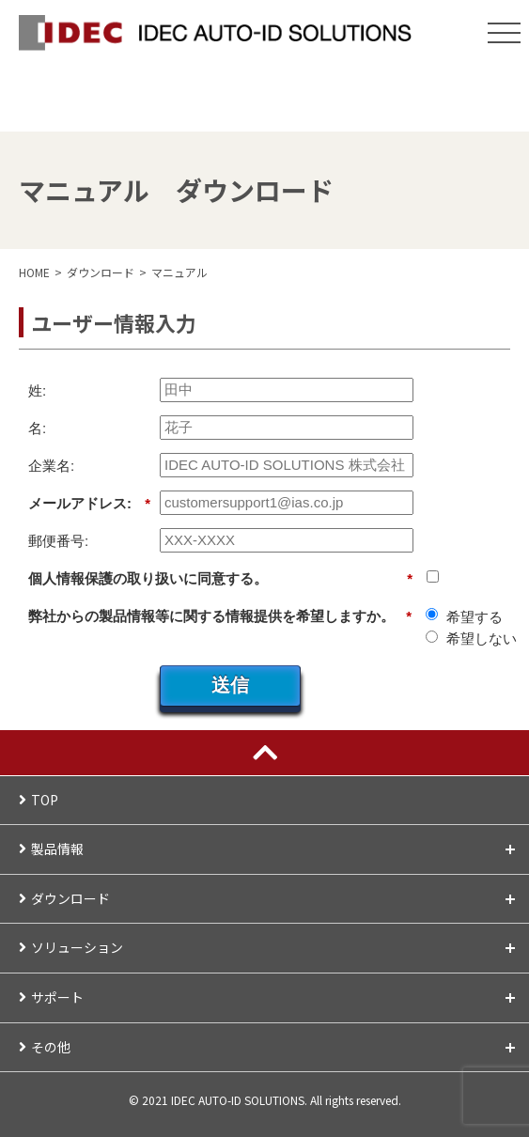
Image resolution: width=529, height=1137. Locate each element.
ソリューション (275, 947)
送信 (230, 685)
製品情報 (275, 848)
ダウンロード (275, 898)
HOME (34, 272)
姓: (37, 390)
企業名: (51, 466)
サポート (275, 997)
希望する (474, 617)
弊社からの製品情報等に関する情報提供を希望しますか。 (220, 616)
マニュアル (179, 272)
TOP (44, 799)
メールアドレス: (89, 503)
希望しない (481, 638)
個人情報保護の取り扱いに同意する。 (220, 578)
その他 (275, 1047)
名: (37, 428)
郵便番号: (58, 541)
